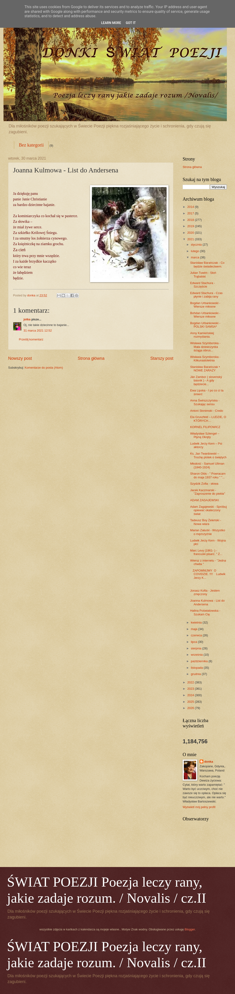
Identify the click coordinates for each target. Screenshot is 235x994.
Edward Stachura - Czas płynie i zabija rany (206, 294)
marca (195, 257)
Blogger (190, 929)
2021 (191, 239)
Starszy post (161, 358)
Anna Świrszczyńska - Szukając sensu (204, 402)
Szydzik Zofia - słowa (204, 483)
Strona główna (91, 358)
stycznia (196, 244)
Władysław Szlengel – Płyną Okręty (204, 435)
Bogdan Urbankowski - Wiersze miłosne (205, 304)
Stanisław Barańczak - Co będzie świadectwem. (207, 264)
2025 (191, 701)
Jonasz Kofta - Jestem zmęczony (205, 592)
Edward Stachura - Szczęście (202, 284)
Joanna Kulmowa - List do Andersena (207, 602)
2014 (191, 207)
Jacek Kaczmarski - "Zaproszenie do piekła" (207, 491)
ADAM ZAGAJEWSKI (204, 500)
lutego (195, 251)
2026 (191, 708)
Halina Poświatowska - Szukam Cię (205, 612)
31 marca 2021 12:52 (38, 330)
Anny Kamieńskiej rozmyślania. (202, 334)
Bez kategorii (31, 144)
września (197, 654)
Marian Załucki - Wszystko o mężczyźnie (207, 531)
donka (208, 761)
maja (194, 629)
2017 (191, 213)
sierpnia (196, 648)
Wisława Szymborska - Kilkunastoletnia (205, 358)
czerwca (197, 635)
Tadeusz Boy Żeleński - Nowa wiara (205, 521)
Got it (131, 23)
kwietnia (196, 622)
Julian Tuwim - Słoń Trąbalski (203, 274)
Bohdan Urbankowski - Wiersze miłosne (205, 314)
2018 (191, 220)
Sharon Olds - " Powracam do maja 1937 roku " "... (207, 475)
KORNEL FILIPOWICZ (205, 427)
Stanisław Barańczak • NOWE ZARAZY (205, 368)
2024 (191, 695)
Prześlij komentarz (31, 339)
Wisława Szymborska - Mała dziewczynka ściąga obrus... (205, 346)
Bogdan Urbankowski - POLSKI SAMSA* (205, 324)
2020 (191, 232)
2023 (191, 688)
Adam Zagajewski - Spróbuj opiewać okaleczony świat (208, 510)
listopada (197, 667)
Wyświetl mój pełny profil (199, 807)
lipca (194, 642)
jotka (27, 319)
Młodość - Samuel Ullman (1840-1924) (207, 465)
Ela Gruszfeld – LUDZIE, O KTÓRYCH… (208, 418)
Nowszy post (20, 358)
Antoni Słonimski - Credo (206, 410)
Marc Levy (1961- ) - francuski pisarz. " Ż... (206, 552)
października (199, 661)
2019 (191, 226)
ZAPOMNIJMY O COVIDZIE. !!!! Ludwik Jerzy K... (207, 574)
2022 (191, 682)
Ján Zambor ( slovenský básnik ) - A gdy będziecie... (206, 380)
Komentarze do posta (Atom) (44, 367)
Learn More (111, 23)
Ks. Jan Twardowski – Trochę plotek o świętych (208, 455)
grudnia (196, 674)
